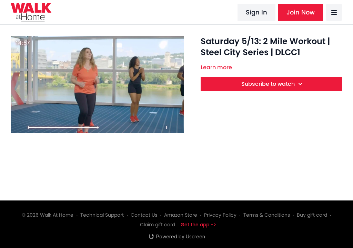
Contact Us (144, 214)
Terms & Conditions (266, 214)
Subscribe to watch (272, 84)
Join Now (300, 12)
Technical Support (102, 214)
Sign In (256, 12)
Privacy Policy (220, 214)
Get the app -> (198, 224)
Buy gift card (312, 214)
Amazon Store (180, 214)
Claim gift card (157, 224)
